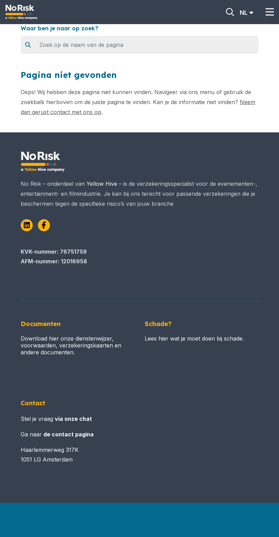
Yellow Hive (101, 183)
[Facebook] (44, 225)
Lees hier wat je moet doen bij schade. (194, 338)
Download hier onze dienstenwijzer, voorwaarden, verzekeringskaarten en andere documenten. (71, 345)
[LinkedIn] (27, 225)
